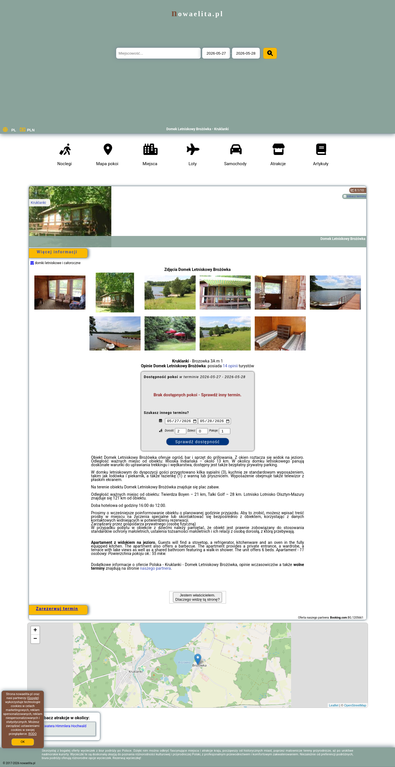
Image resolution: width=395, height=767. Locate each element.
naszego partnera (155, 568)
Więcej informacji (57, 252)
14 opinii (230, 366)
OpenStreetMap (355, 705)
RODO (32, 734)
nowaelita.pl (197, 14)
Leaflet (333, 705)
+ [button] (35, 630)
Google (33, 698)
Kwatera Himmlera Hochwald (64, 726)
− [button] (35, 639)
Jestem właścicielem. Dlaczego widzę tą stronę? (197, 597)
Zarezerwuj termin (57, 608)
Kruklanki (38, 202)
